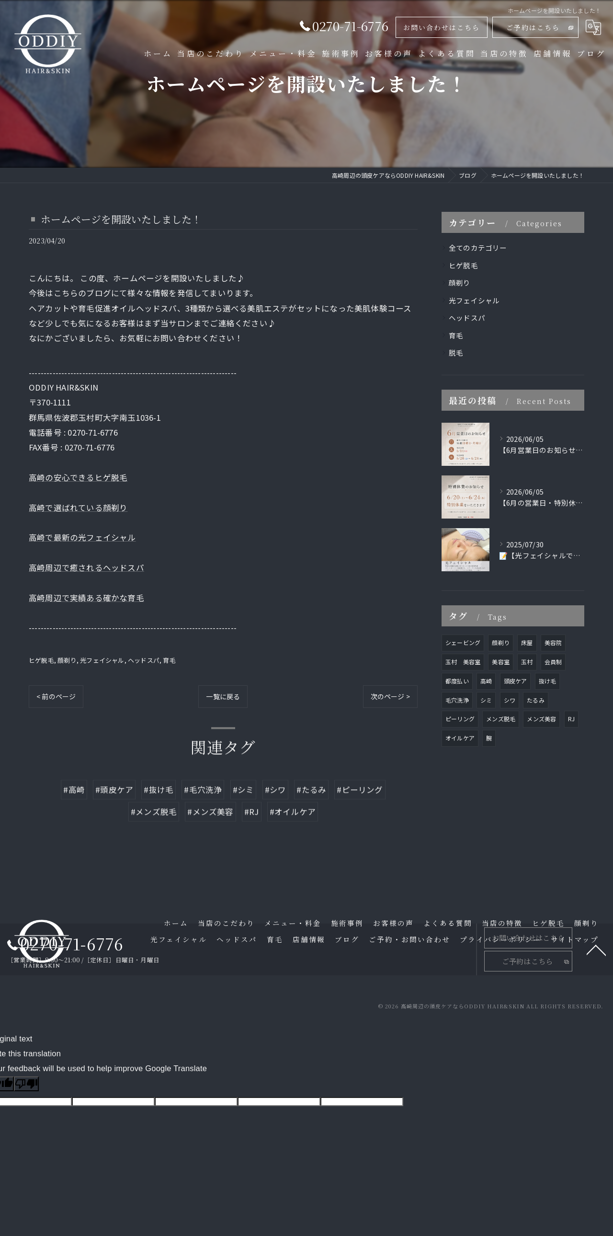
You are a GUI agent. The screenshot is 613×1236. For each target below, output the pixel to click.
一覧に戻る (223, 696)
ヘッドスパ (143, 660)
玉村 (527, 662)
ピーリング (460, 719)
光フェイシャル (102, 660)
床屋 (527, 642)
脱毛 (456, 352)
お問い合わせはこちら (441, 27)
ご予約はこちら (533, 27)
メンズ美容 (541, 719)
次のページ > (390, 696)
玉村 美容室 (462, 662)
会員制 (553, 662)
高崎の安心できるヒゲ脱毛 (78, 477)
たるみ (536, 700)
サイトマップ (575, 939)
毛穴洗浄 (457, 700)
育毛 (169, 660)
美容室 (501, 662)
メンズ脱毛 (500, 719)
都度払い (457, 681)
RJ (571, 719)
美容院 (553, 642)
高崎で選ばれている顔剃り (78, 507)
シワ (509, 700)
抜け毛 (547, 681)
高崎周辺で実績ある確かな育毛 (86, 597)
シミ (486, 700)
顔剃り (67, 660)
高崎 (486, 681)
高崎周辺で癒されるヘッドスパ (86, 567)
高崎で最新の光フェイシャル (82, 537)
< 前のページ (56, 696)
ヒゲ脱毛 (41, 660)
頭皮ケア (515, 681)
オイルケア (460, 738)
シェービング (462, 642)
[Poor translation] (26, 1083)
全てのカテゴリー (478, 248)
